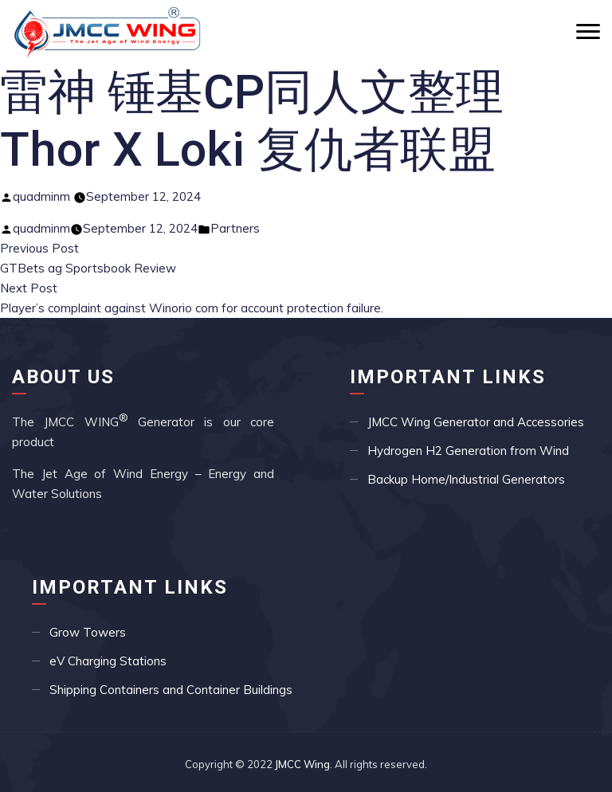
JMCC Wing (302, 764)
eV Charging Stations (108, 660)
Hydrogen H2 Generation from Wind (468, 450)
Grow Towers (87, 632)
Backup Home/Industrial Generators (466, 479)
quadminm (41, 196)
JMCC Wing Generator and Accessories (475, 421)
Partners (235, 228)
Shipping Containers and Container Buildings (170, 689)
